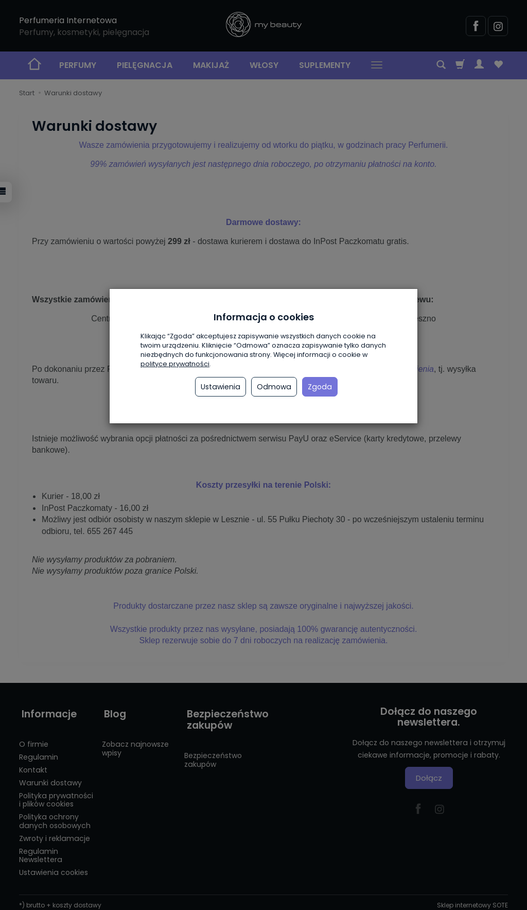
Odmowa (274, 387)
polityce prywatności (174, 363)
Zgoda (320, 387)
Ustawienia (220, 387)
